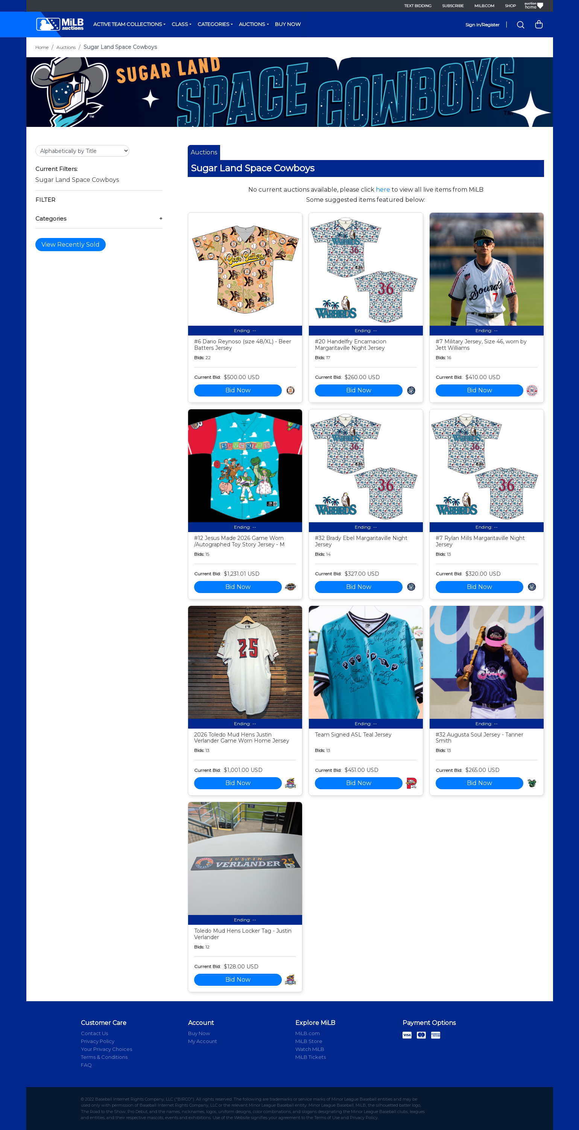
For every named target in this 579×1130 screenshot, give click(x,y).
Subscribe (453, 5)
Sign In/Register (482, 24)
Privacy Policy (97, 1041)
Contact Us (94, 1033)
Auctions (252, 24)
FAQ (86, 1065)
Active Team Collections (127, 24)
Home (42, 47)
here (383, 189)
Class (180, 24)
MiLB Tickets (310, 1057)
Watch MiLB (309, 1049)
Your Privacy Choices (106, 1049)
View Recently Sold (70, 244)
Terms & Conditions (104, 1057)
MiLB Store (308, 1041)
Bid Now (238, 390)
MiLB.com (484, 5)
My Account (202, 1041)
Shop (510, 5)
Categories (213, 24)
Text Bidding (418, 5)
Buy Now (288, 24)
